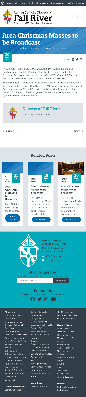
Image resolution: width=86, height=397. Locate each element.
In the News (7, 179)
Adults (34, 360)
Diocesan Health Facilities (42, 325)
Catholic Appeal (64, 390)
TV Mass (61, 354)
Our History (10, 328)
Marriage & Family (39, 363)
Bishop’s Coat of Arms (15, 354)
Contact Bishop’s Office (15, 357)
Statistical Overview (14, 322)
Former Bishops (12, 331)
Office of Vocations (40, 344)
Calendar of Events (65, 348)
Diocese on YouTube (66, 357)
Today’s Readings (65, 377)
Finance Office (37, 328)
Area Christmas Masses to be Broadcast (11, 193)
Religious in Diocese (66, 318)
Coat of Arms (11, 318)
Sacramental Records (14, 373)
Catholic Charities (76, 3)
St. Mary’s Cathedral (14, 325)
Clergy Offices (37, 318)
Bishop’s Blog (11, 351)
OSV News (62, 370)
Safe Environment (39, 331)
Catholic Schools (39, 312)
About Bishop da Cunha (15, 341)
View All (60, 361)
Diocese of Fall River (16, 3)
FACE (33, 376)
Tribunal (34, 341)
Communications (39, 322)
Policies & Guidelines (14, 364)
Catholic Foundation (38, 3)
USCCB (60, 364)
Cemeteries (36, 315)
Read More (13, 218)
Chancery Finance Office (16, 335)
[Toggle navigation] (80, 17)
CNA (59, 367)
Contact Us (52, 260)
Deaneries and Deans (14, 360)
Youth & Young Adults (41, 367)
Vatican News (63, 373)
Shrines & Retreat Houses (16, 370)
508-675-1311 (53, 255)
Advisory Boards (12, 367)
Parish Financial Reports (15, 338)
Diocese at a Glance (14, 315)
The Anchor (62, 351)
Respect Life (36, 370)
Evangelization (57, 3)
